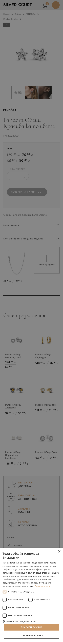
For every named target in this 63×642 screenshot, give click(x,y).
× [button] (59, 551)
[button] (31, 621)
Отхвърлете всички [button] (31, 635)
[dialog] (31, 321)
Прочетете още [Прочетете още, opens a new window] (42, 586)
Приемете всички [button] (31, 627)
